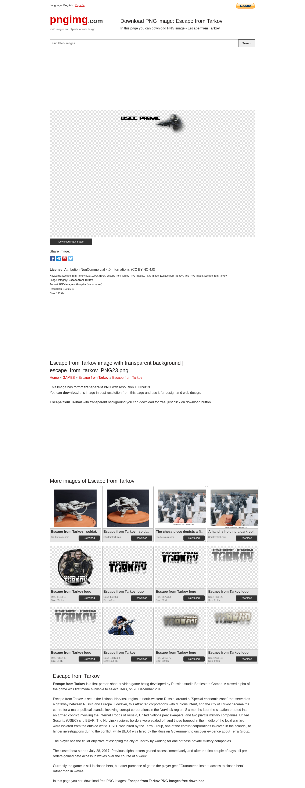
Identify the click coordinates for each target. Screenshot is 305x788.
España (80, 5)
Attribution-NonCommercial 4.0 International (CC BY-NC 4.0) (109, 269)
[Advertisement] (152, 80)
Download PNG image (71, 241)
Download (89, 538)
